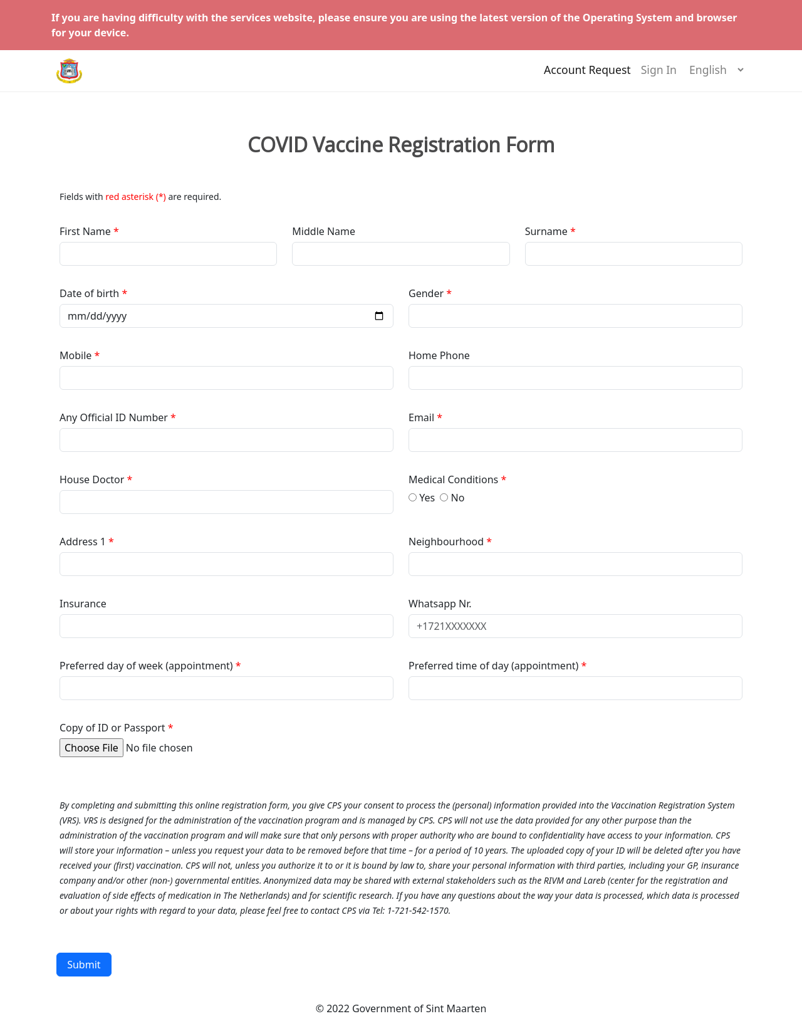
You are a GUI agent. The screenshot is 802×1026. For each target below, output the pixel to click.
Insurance (83, 603)
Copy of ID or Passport (112, 728)
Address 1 (83, 541)
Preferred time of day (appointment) (495, 666)
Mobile (77, 355)
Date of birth (91, 293)
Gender (427, 293)
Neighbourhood (447, 541)
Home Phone (439, 355)
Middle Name (323, 231)
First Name (86, 231)
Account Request (587, 75)
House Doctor (93, 479)
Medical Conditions (455, 479)
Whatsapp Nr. (440, 603)
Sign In (659, 75)
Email (423, 417)
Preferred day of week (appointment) (148, 666)
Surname (546, 231)
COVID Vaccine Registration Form (401, 145)
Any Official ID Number (114, 417)
